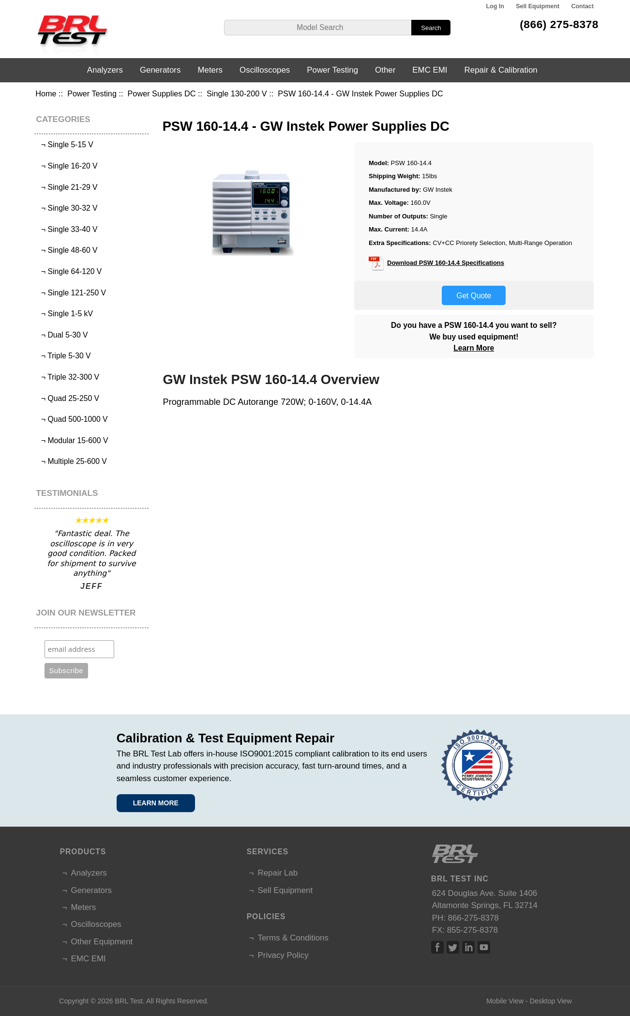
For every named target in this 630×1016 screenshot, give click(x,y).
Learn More (473, 348)
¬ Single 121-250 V (71, 293)
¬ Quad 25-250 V (68, 398)
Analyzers (105, 70)
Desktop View (551, 1001)
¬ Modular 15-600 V (72, 440)
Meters (210, 70)
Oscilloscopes (265, 70)
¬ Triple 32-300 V (68, 377)
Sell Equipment (537, 6)
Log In (495, 6)
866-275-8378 (473, 918)
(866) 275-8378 (559, 24)
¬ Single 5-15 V (65, 144)
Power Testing (92, 93)
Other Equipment (102, 941)
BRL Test (129, 1001)
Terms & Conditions (293, 937)
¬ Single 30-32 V (67, 208)
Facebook (437, 947)
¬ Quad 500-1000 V (72, 419)
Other (385, 70)
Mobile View (505, 1001)
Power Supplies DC (162, 93)
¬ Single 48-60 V (67, 250)
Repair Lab (278, 872)
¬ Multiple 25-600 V (72, 461)
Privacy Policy (283, 955)
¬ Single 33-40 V (67, 229)
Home (45, 93)
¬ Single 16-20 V (67, 166)
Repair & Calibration (501, 70)
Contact (582, 6)
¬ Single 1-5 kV (65, 313)
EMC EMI (429, 70)
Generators (160, 70)
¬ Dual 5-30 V (62, 335)
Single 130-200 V (237, 93)
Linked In (468, 947)
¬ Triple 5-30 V (63, 356)
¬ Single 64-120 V (69, 271)
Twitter (453, 947)
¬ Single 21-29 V (67, 187)
